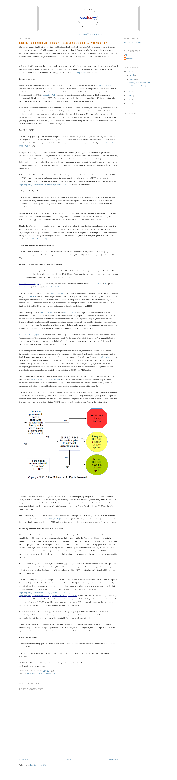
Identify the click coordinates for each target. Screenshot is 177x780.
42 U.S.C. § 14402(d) (53, 519)
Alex (127, 55)
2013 (129, 72)
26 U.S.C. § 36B (104, 85)
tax (55, 673)
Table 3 (27, 653)
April (132, 75)
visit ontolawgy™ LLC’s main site (88, 34)
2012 (129, 92)
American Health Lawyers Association (44, 379)
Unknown (129, 59)
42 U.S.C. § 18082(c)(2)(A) (30, 335)
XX (106, 283)
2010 (129, 100)
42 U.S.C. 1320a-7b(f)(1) (29, 283)
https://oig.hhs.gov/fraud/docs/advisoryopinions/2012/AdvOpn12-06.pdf (48, 595)
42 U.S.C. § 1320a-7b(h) (37, 239)
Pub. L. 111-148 (69, 312)
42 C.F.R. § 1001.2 (52, 287)
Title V (98, 283)
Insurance (46, 673)
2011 (129, 96)
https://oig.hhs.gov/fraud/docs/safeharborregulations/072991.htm (45, 184)
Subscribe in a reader (132, 42)
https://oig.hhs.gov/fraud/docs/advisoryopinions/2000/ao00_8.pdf (45, 592)
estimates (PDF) (49, 95)
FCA (38, 673)
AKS (33, 673)
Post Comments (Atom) (39, 765)
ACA (29, 673)
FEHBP (33, 296)
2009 (129, 104)
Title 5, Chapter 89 (107, 357)
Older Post (113, 759)
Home (68, 759)
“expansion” (81, 72)
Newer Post (23, 759)
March (132, 79)
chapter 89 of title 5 (57, 293)
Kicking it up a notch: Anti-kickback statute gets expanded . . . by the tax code (63, 42)
